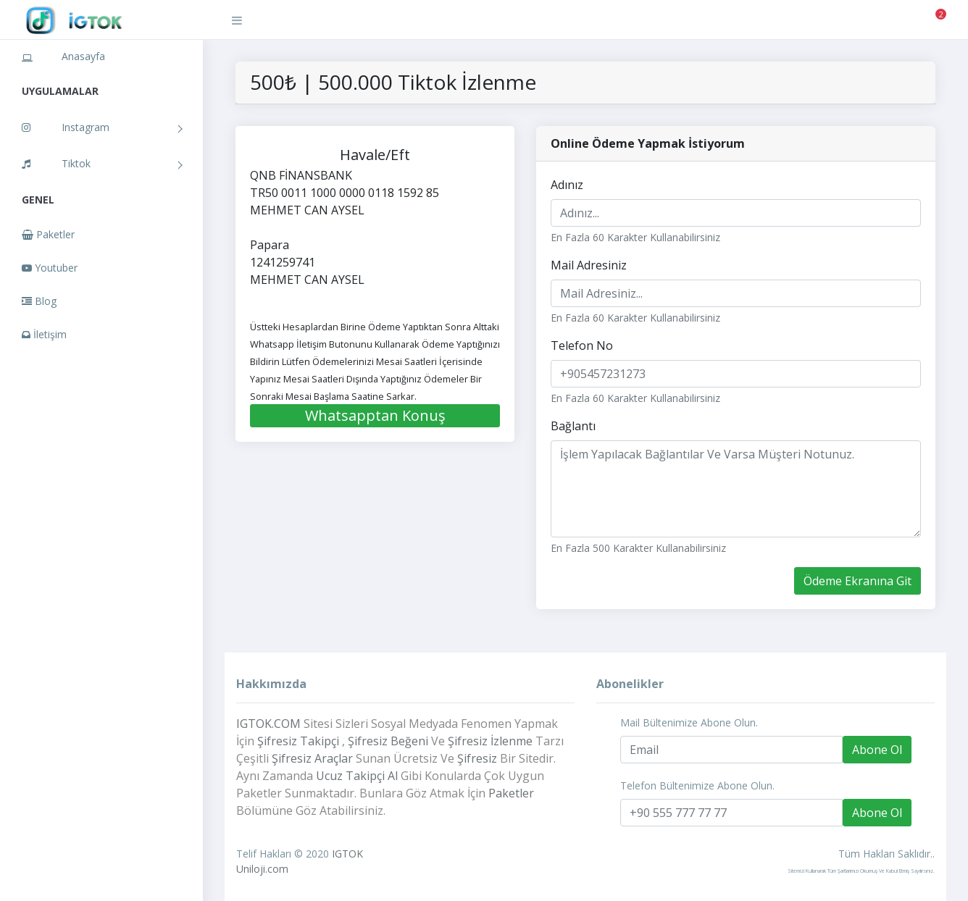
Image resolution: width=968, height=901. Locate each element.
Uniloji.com (262, 869)
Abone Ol (877, 750)
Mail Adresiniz (589, 265)
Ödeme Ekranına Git (857, 581)
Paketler (48, 234)
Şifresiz (477, 758)
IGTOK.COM (268, 724)
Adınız (567, 185)
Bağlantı (573, 426)
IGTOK (347, 853)
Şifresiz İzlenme (490, 741)
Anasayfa (63, 56)
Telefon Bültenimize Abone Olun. (697, 785)
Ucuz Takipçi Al (357, 776)
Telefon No (582, 345)
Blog (39, 301)
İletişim (44, 334)
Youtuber (50, 268)
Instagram (65, 127)
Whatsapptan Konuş (375, 415)
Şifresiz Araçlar (312, 758)
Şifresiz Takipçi (298, 741)
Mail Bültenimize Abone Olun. (689, 722)
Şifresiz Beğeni (388, 741)
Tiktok (56, 163)
